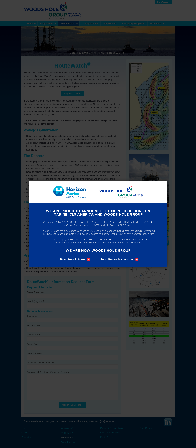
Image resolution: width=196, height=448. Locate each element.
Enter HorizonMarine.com (117, 259)
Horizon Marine (132, 222)
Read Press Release (72, 259)
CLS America (116, 222)
